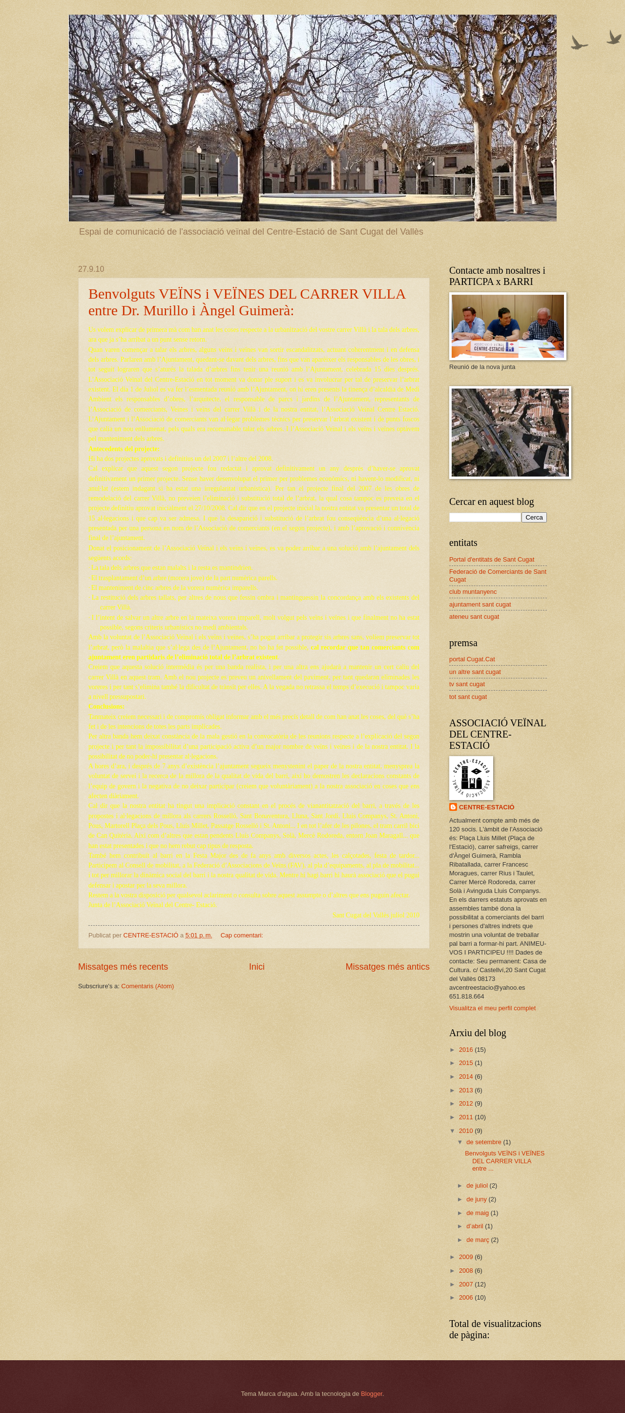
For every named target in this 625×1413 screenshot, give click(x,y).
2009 (467, 1257)
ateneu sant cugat (474, 616)
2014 (467, 1076)
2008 (467, 1270)
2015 (467, 1062)
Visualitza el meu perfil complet (492, 1008)
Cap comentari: (243, 935)
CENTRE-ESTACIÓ (487, 807)
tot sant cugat (468, 696)
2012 (467, 1103)
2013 (467, 1090)
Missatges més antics (388, 967)
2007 (467, 1284)
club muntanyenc (473, 591)
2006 (467, 1297)
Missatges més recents (123, 967)
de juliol (477, 1185)
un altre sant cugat (475, 671)
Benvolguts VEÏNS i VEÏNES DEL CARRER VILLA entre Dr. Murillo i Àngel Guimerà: (246, 301)
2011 (467, 1117)
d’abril (475, 1226)
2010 (467, 1130)
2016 (467, 1049)
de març (478, 1239)
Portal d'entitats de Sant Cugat (491, 559)
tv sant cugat (467, 684)
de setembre (484, 1142)
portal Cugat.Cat (472, 659)
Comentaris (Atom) (147, 986)
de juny (477, 1199)
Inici (257, 967)
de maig (478, 1213)
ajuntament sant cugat (480, 604)
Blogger (371, 1393)
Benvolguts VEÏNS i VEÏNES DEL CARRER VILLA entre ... (504, 1161)
